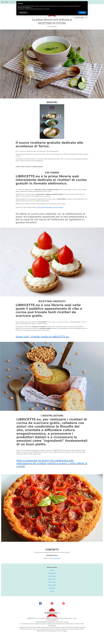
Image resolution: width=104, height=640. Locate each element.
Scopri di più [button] (23, 12)
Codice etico (52, 582)
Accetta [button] (82, 12)
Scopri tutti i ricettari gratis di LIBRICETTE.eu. (43, 336)
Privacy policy (52, 585)
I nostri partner (52, 573)
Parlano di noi (52, 579)
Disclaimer (52, 588)
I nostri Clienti (52, 576)
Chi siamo (11, 2)
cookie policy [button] (28, 7)
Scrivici (52, 591)
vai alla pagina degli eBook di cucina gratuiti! (49, 207)
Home (7, 2)
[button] (8, 64)
